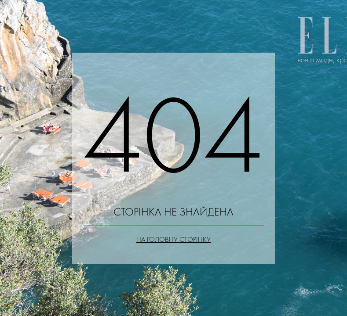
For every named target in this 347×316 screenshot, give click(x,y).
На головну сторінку (173, 239)
